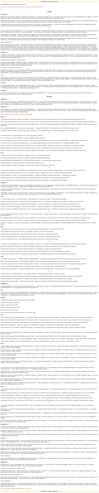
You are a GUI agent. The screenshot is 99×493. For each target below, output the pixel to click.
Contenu (50, 1)
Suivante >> (56, 1)
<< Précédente (43, 1)
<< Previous (44, 491)
